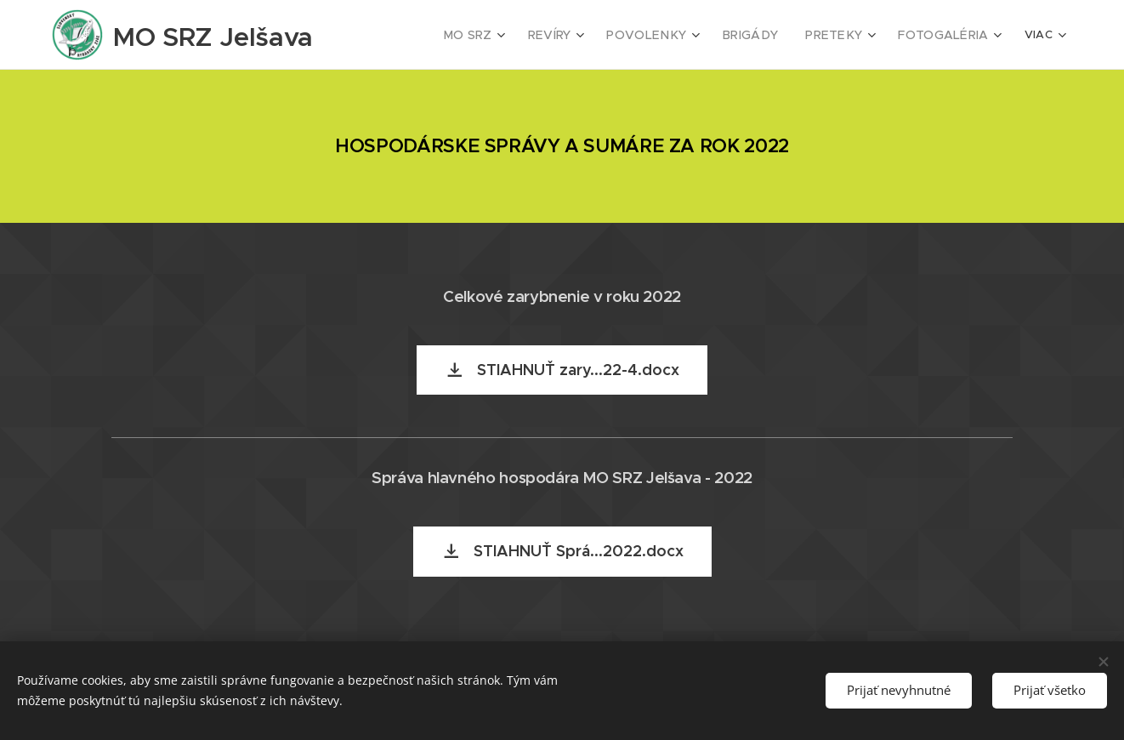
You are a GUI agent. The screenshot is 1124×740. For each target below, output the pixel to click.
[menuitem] (500, 35)
